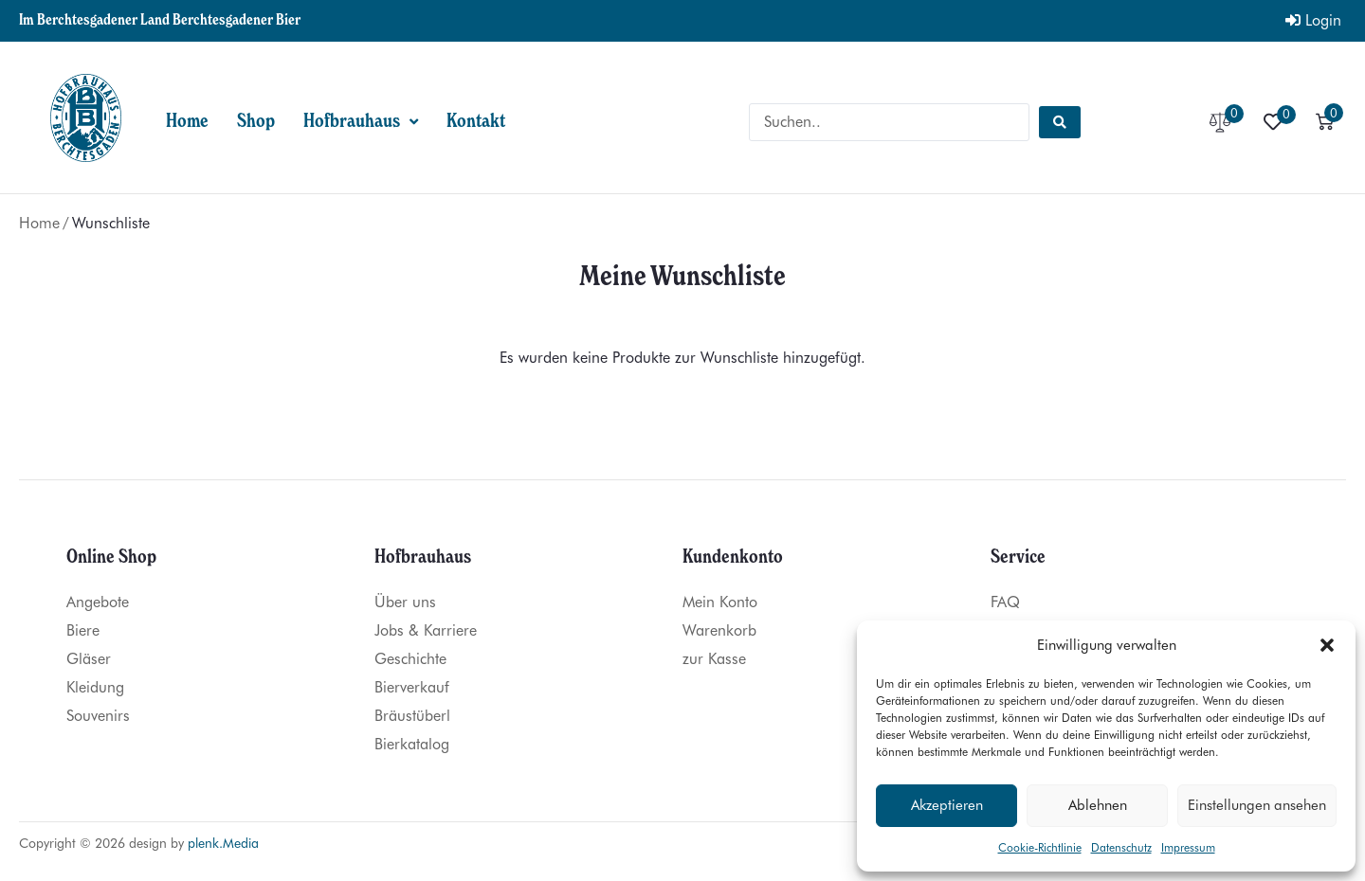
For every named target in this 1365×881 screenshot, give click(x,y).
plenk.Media (223, 843)
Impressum (1188, 847)
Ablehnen (1097, 805)
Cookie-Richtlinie (1040, 847)
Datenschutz (1121, 847)
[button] (1327, 645)
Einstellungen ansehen (1257, 805)
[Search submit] (1060, 122)
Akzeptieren (947, 805)
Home (39, 223)
